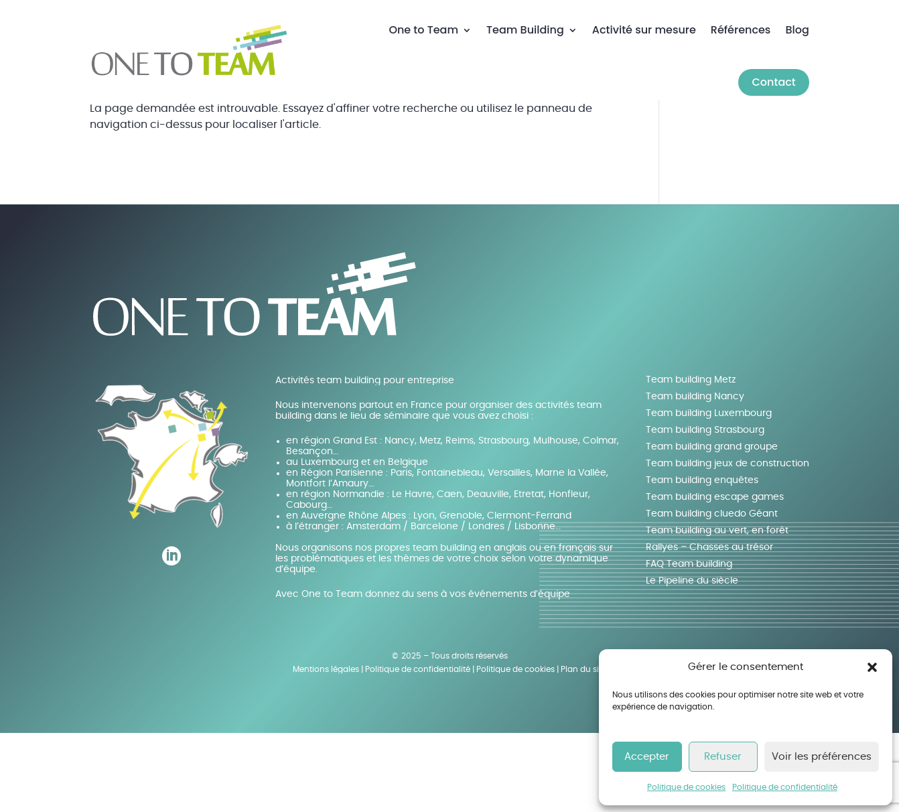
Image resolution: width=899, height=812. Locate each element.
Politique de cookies (686, 787)
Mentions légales (326, 748)
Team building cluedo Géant (712, 592)
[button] (872, 667)
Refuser (723, 757)
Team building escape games (715, 575)
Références (741, 30)
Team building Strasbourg (705, 508)
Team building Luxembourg (709, 491)
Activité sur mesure (644, 30)
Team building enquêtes (702, 558)
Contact (773, 82)
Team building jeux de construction (727, 542)
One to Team (423, 30)
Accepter (646, 757)
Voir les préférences (822, 757)
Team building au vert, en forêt (717, 609)
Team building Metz (691, 458)
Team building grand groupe (712, 525)
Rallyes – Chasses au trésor (709, 625)
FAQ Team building (689, 642)
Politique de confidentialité (784, 787)
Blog (797, 30)
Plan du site (583, 748)
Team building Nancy (695, 475)
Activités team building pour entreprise (364, 459)
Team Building (525, 30)
